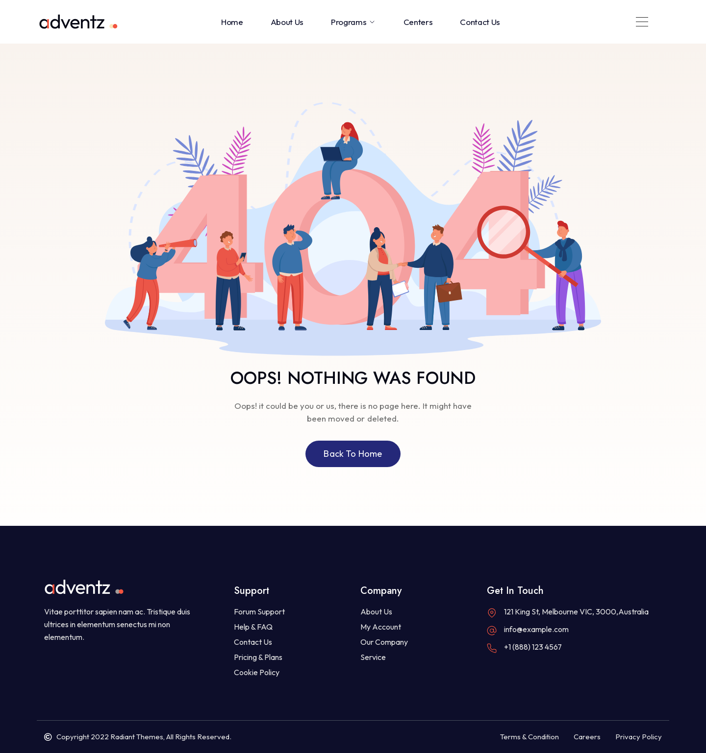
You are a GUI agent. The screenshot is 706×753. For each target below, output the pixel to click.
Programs (353, 22)
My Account (380, 627)
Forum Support (259, 611)
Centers (418, 22)
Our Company (384, 642)
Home (232, 22)
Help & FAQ (253, 627)
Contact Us (480, 22)
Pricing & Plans (258, 657)
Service (373, 657)
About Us (287, 22)
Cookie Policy (256, 672)
